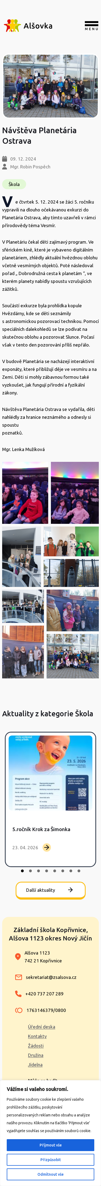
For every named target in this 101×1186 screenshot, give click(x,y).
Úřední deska (41, 1026)
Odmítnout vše (50, 1174)
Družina (35, 1055)
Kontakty (37, 1036)
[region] (50, 1133)
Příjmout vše (51, 1145)
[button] (25, 493)
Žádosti (36, 1045)
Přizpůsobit (50, 1160)
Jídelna (35, 1064)
